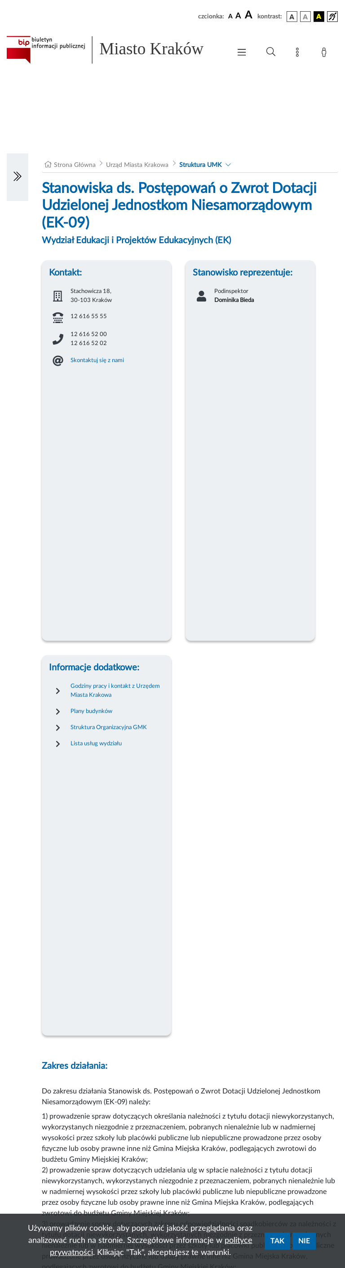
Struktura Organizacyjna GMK (109, 727)
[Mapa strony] (299, 54)
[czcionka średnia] (238, 16)
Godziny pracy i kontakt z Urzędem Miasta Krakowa (115, 690)
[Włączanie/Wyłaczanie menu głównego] (241, 53)
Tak (277, 1241)
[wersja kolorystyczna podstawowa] (292, 16)
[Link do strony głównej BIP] (114, 50)
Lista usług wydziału (96, 743)
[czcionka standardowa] (230, 16)
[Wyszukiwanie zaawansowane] (270, 52)
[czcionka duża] (250, 15)
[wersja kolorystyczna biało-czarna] (305, 16)
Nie (304, 1241)
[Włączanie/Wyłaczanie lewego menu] (17, 177)
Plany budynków (91, 711)
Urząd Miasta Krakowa (137, 165)
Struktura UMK (200, 165)
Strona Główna (75, 165)
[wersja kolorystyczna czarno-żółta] (319, 16)
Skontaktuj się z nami (97, 360)
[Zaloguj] (326, 54)
